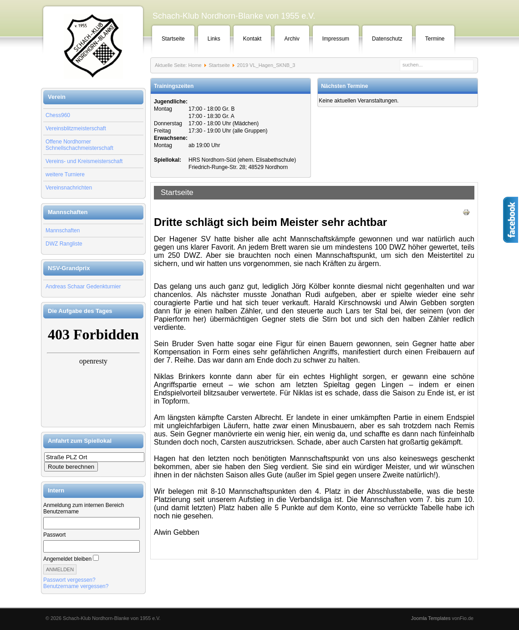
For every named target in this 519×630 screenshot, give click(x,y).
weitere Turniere (65, 174)
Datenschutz (387, 39)
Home (194, 65)
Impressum (335, 39)
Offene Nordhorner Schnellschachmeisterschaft (79, 144)
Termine (435, 39)
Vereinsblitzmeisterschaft (76, 128)
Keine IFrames (93, 373)
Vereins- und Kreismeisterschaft (84, 161)
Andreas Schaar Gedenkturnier (83, 286)
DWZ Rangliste (64, 244)
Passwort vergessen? (69, 580)
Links (214, 39)
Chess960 (58, 115)
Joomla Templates (431, 618)
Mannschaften (63, 230)
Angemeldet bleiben (67, 559)
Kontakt (252, 39)
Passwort (54, 535)
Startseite (173, 39)
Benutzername (61, 511)
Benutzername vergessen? (75, 586)
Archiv (291, 39)
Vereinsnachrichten (69, 187)
